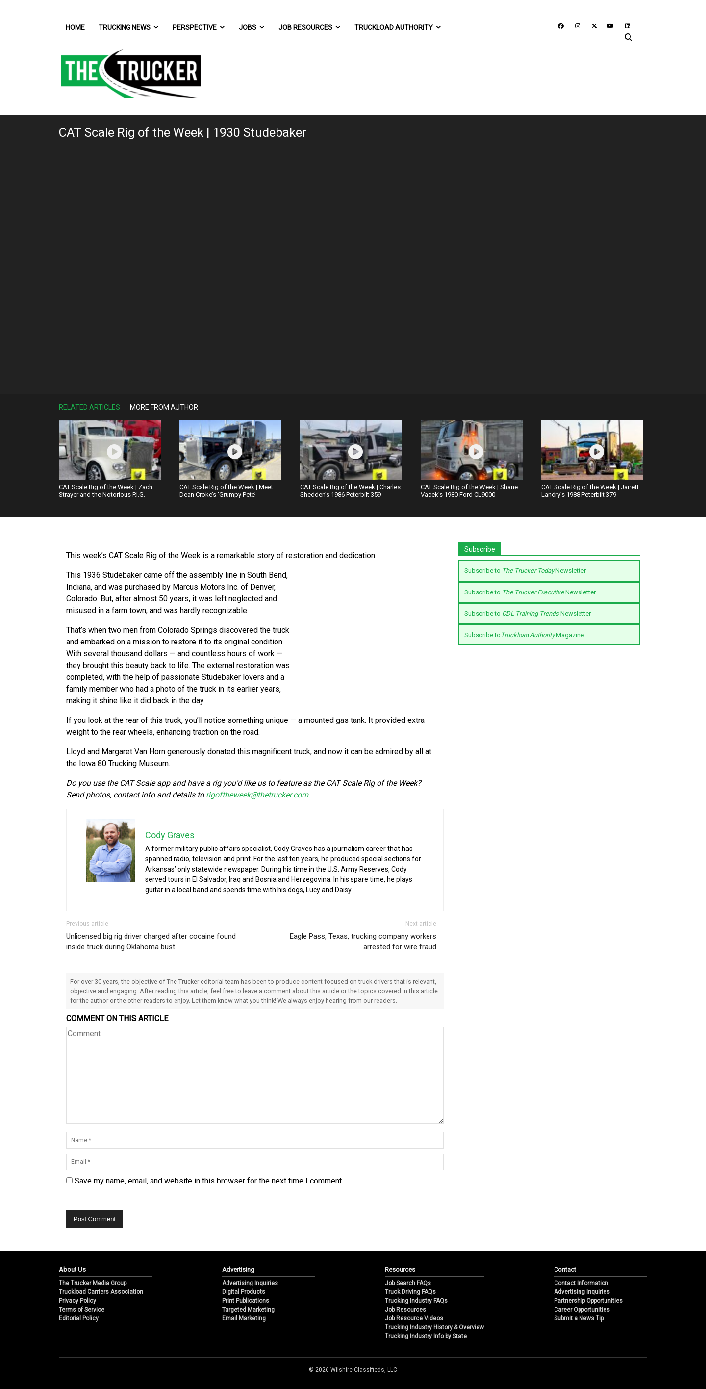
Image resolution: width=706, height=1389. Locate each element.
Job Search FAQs (408, 1283)
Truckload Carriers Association (101, 1291)
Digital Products (243, 1291)
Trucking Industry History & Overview (434, 1327)
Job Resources (309, 27)
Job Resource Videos (414, 1318)
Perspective (199, 27)
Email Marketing (244, 1318)
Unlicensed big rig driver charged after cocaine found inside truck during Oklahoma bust (151, 941)
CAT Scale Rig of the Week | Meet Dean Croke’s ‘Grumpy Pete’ (226, 490)
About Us (72, 1269)
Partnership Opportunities (588, 1300)
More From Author (164, 407)
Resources (400, 1269)
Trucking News (129, 27)
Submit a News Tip (579, 1318)
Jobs (252, 27)
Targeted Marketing (248, 1309)
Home (75, 27)
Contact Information (581, 1283)
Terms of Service (81, 1309)
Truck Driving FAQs (410, 1291)
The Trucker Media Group (92, 1283)
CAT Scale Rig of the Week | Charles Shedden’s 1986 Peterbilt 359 (350, 490)
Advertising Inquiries (250, 1283)
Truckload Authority (397, 27)
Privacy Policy (77, 1300)
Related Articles (89, 407)
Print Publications (245, 1300)
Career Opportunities (582, 1309)
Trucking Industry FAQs (416, 1300)
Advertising (238, 1269)
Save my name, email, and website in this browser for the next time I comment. (209, 1180)
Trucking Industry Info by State (426, 1336)
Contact (565, 1269)
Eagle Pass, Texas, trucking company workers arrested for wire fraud (363, 941)
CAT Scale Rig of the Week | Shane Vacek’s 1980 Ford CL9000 (469, 490)
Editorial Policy (79, 1318)
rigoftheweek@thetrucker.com (257, 794)
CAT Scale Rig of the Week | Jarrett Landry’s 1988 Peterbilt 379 (590, 490)
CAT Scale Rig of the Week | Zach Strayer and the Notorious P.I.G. (105, 490)
